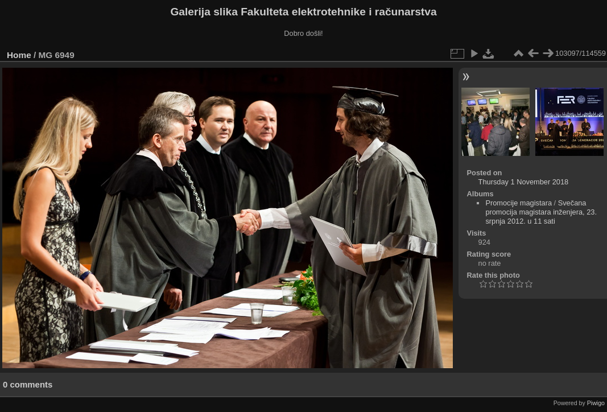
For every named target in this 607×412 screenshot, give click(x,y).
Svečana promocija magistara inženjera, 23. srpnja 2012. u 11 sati (541, 212)
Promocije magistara (518, 203)
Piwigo (596, 402)
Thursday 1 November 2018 (523, 182)
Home (19, 55)
